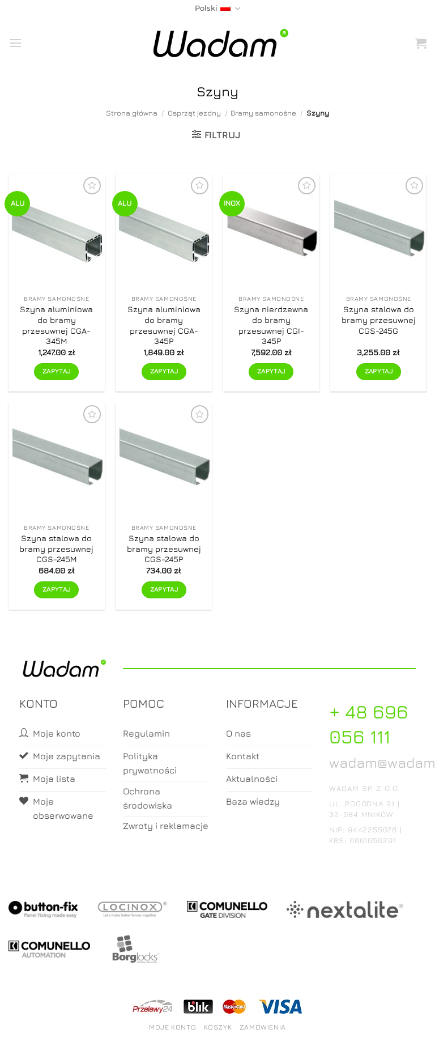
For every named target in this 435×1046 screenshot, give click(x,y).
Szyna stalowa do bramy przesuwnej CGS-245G (379, 319)
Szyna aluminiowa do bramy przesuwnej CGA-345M (56, 325)
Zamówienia (263, 1027)
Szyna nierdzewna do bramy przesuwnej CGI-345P (271, 325)
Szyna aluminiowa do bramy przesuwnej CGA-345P (164, 325)
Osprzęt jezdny (194, 113)
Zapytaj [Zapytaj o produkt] (56, 371)
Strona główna (131, 113)
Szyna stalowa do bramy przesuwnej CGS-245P (164, 548)
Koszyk (218, 1027)
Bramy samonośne (263, 113)
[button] (15, 43)
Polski (217, 8)
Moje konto (172, 1027)
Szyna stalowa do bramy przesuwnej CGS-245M (56, 548)
